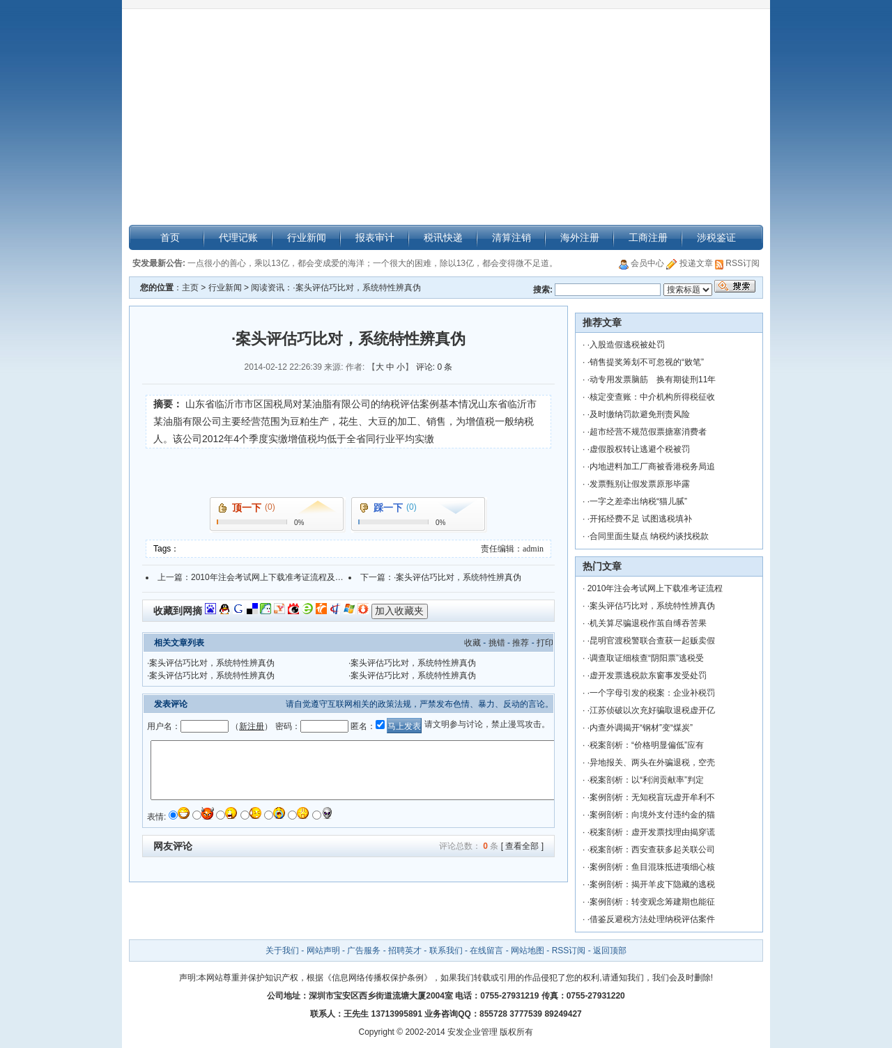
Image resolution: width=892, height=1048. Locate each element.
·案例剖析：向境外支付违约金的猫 (651, 815)
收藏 (472, 643)
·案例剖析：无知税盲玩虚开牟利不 (651, 797)
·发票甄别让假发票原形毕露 (638, 484)
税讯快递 (443, 237)
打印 (545, 643)
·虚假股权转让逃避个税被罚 (638, 449)
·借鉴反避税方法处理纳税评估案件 (651, 919)
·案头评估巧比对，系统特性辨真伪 (457, 577)
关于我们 (283, 950)
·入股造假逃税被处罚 (626, 345)
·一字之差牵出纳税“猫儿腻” (637, 501)
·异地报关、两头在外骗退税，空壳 (651, 762)
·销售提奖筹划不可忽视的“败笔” (645, 362)
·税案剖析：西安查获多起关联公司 (651, 849)
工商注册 (648, 237)
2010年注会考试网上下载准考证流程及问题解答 (280, 577)
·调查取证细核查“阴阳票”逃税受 (645, 658)
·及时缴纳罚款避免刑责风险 (638, 414)
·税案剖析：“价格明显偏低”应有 (645, 745)
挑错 (497, 643)
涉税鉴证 (716, 237)
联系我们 (446, 950)
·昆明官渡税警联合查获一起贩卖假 (651, 641)
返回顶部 (609, 950)
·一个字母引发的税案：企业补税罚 (651, 693)
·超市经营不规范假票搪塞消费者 (647, 432)
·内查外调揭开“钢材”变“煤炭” (640, 728)
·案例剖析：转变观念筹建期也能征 (651, 902)
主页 (190, 287)
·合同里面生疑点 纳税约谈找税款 (648, 536)
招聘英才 (405, 950)
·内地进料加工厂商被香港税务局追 (651, 466)
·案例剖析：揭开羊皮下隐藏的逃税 (651, 884)
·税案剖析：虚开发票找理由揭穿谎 (651, 832)
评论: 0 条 (434, 367)
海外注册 (579, 237)
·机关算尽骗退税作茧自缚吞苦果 (647, 623)
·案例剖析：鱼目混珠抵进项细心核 (651, 867)
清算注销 (511, 237)
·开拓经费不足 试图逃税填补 (640, 519)
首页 (170, 237)
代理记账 (238, 237)
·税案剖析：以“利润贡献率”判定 (645, 780)
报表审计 (374, 237)
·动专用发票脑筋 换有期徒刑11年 (651, 379)
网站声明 (323, 950)
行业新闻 (306, 237)
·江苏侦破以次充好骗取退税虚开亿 (651, 710)
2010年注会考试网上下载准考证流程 (655, 588)
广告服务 (363, 950)
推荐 (520, 643)
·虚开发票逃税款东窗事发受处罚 (647, 675)
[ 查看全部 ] (522, 846)
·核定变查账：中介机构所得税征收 (651, 397)
